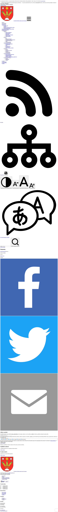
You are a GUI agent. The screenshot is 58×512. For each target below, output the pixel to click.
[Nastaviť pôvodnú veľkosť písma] (23, 182)
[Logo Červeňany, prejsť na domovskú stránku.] (13, 20)
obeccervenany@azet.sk (3, 510)
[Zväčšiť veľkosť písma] (32, 186)
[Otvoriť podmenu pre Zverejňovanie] (6, 30)
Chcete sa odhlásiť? (2, 443)
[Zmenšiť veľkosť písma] (15, 184)
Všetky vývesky (2, 455)
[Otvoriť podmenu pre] (6, 48)
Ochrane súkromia (53, 440)
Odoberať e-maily (3, 442)
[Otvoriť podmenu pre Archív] (4, 61)
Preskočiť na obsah (3, 5)
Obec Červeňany (7, 473)
